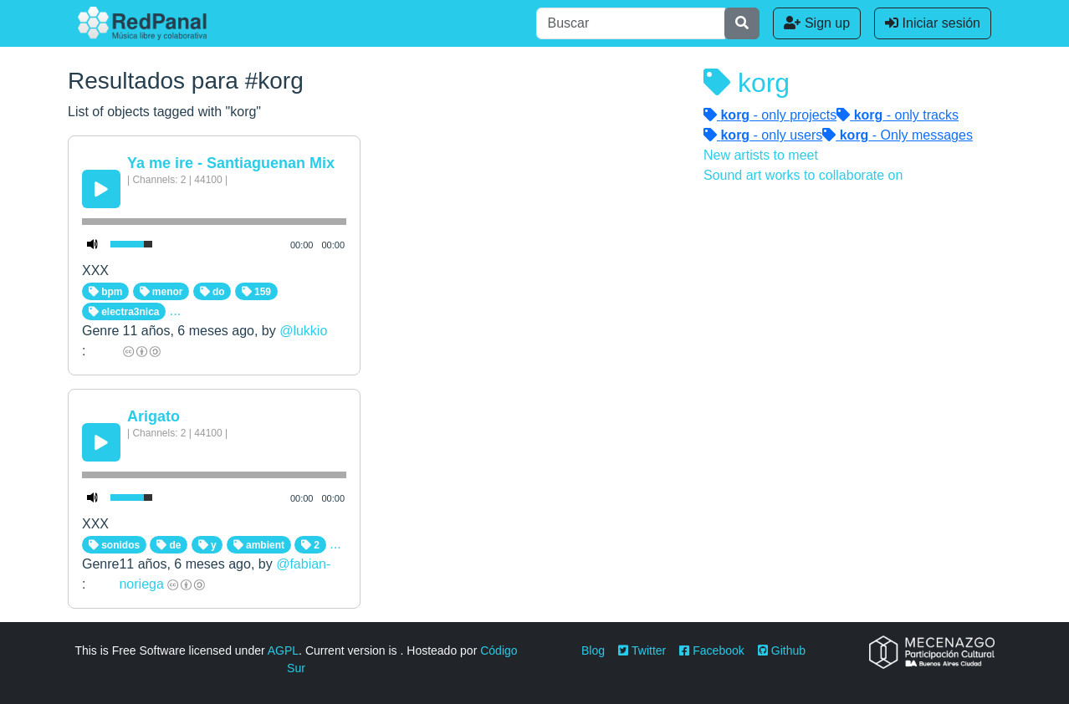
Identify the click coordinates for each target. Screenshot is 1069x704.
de (168, 545)
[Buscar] (630, 23)
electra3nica (124, 312)
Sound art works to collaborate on (803, 175)
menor (161, 292)
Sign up (817, 23)
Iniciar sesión (932, 23)
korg (746, 83)
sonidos (114, 545)
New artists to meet (760, 155)
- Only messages (897, 135)
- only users (762, 135)
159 (256, 292)
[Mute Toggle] (93, 244)
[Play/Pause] (101, 189)
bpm (106, 292)
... (175, 311)
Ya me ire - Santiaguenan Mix (231, 163)
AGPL (283, 650)
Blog (593, 650)
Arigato (153, 416)
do (212, 292)
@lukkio (303, 331)
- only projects (769, 115)
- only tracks (897, 115)
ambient (258, 545)
